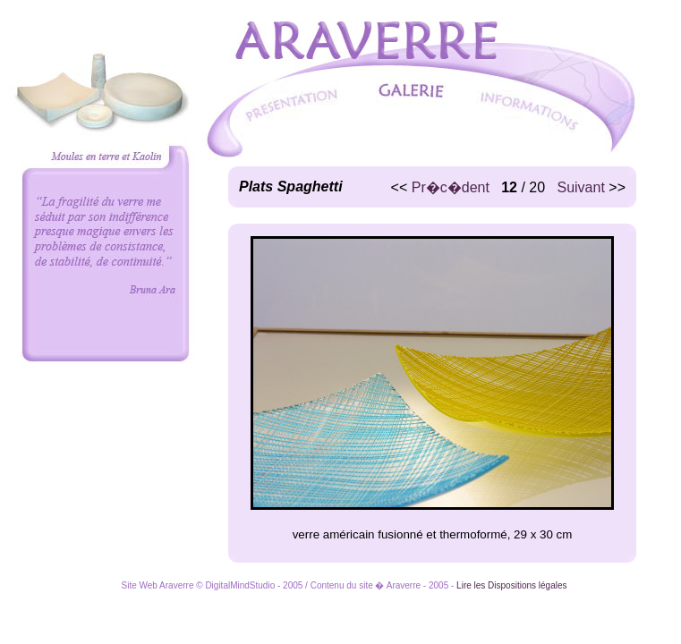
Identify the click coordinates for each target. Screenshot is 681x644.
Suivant (580, 187)
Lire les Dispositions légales (511, 585)
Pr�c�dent (450, 187)
